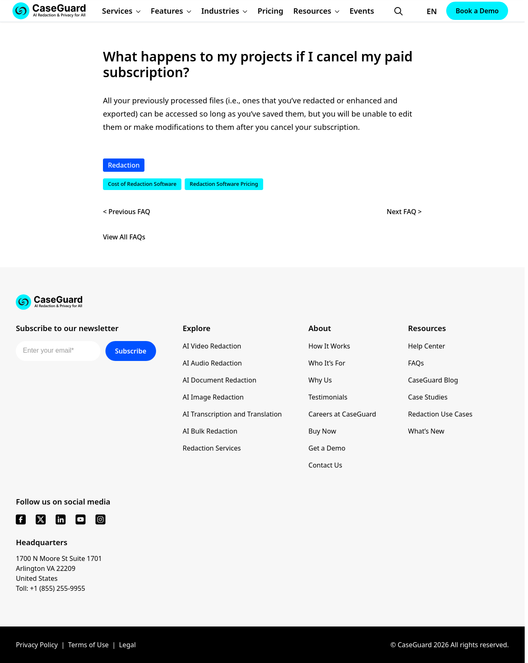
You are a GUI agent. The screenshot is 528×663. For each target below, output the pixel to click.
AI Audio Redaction (212, 363)
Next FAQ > (404, 211)
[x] (41, 519)
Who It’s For (326, 363)
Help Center (426, 346)
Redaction (123, 165)
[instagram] (100, 519)
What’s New (426, 431)
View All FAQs (124, 237)
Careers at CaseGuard (342, 414)
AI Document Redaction (220, 380)
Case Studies (427, 397)
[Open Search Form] (398, 11)
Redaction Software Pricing (224, 184)
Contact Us (325, 465)
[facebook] (21, 519)
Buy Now (322, 431)
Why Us (320, 380)
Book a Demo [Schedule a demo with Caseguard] (477, 10)
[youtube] (81, 519)
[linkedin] (61, 519)
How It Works (329, 346)
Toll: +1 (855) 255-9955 (50, 588)
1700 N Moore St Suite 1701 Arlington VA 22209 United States (59, 568)
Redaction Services (212, 448)
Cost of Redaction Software (142, 184)
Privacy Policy (37, 644)
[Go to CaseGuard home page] (262, 302)
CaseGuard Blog (433, 380)
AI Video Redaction (212, 346)
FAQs (416, 363)
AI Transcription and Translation (232, 414)
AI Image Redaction (213, 397)
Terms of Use (88, 644)
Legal (127, 644)
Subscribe (131, 351)
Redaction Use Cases (440, 414)
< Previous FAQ (126, 211)
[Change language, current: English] (424, 11)
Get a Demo (326, 448)
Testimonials (327, 397)
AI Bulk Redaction (210, 431)
